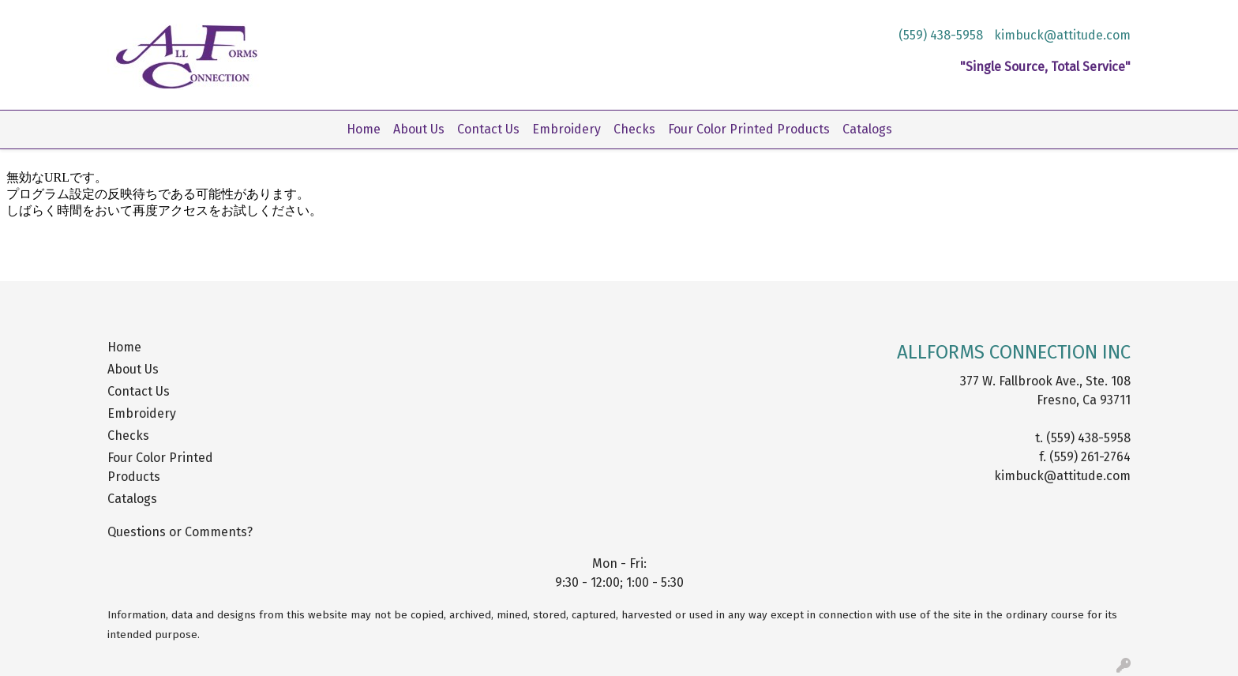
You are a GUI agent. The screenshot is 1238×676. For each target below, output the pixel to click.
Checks (634, 129)
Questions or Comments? (180, 531)
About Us (419, 129)
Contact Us (488, 129)
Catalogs (867, 129)
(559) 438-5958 (940, 35)
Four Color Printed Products (749, 129)
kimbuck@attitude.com (1062, 35)
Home (364, 129)
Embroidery (566, 129)
